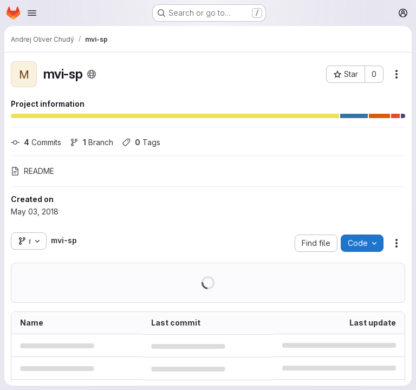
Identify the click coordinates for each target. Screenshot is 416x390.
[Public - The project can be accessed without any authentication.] (91, 74)
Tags (141, 142)
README (32, 171)
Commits (36, 142)
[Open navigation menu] (32, 13)
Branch (91, 142)
